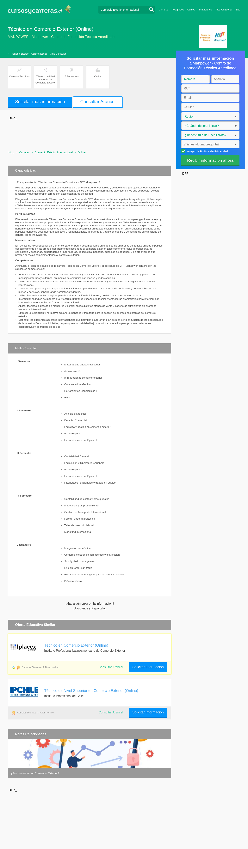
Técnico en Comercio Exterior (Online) (76, 645)
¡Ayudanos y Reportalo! (89, 608)
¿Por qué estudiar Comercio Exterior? (35, 773)
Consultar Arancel (97, 101)
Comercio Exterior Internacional (54, 152)
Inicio (11, 152)
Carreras (163, 10)
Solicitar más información (40, 101)
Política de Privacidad (214, 151)
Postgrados (178, 10)
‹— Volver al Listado (18, 53)
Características (39, 53)
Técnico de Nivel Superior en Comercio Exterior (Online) (91, 690)
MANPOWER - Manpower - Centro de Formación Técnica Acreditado (61, 37)
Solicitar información (148, 667)
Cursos (191, 10)
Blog (237, 10)
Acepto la (207, 151)
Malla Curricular (58, 53)
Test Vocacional (223, 10)
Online (81, 152)
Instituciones (205, 10)
